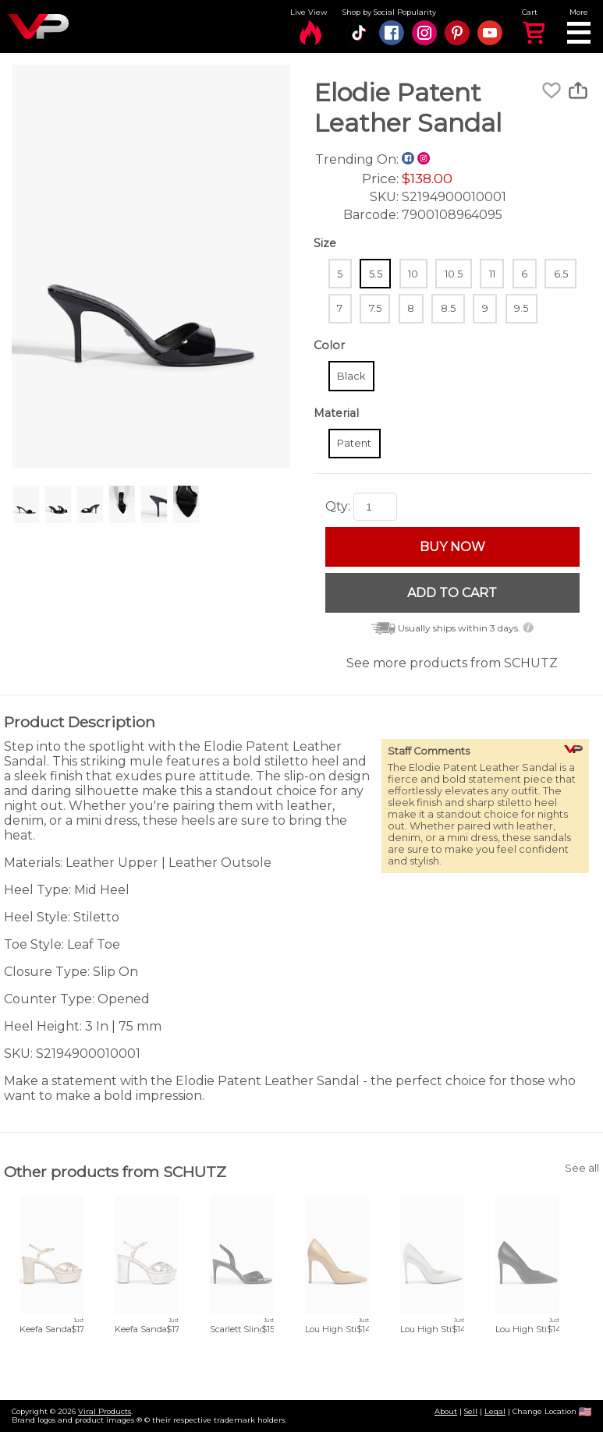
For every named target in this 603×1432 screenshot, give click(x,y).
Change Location (552, 1411)
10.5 (454, 274)
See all (582, 1168)
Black (351, 376)
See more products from (452, 663)
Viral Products (104, 1411)
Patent (354, 443)
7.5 (375, 308)
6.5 (561, 274)
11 (492, 274)
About (446, 1411)
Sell (470, 1411)
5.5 (375, 274)
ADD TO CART (452, 592)
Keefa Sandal (47, 1329)
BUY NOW (452, 546)
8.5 (448, 308)
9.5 (521, 308)
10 (413, 274)
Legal (494, 1411)
